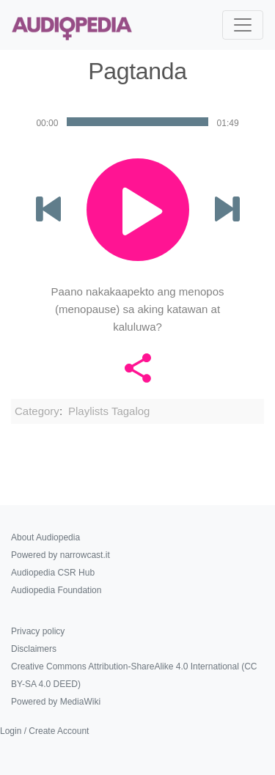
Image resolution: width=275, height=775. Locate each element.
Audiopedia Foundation (56, 590)
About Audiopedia (45, 537)
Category (37, 411)
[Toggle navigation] (242, 25)
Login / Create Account (44, 731)
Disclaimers (33, 649)
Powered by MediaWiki (55, 702)
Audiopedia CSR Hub (53, 573)
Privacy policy (38, 631)
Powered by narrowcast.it (60, 555)
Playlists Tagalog (109, 411)
